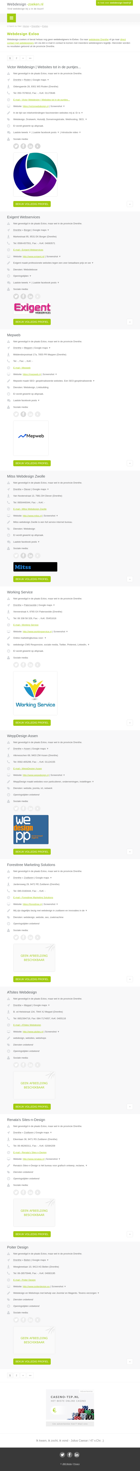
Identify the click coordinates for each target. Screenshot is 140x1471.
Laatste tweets (22, 132)
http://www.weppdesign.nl (36, 775)
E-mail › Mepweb (22, 367)
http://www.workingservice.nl (37, 631)
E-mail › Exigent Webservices (28, 249)
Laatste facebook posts (46, 132)
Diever (27, 489)
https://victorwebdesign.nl (36, 106)
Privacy (76, 1464)
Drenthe (17, 79)
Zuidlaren (29, 877)
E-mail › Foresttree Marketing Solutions (33, 897)
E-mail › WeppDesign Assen (27, 768)
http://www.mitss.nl (32, 515)
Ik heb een (114, 3)
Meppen (28, 348)
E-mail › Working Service (26, 625)
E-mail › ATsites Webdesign (27, 1025)
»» (30, 58)
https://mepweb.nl (32, 374)
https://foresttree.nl (32, 904)
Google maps (41, 79)
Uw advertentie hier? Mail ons (70, 1424)
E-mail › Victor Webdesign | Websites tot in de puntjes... (41, 99)
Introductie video (71, 132)
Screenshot (58, 106)
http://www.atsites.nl (33, 1031)
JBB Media (67, 1464)
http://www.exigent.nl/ (34, 256)
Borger (27, 230)
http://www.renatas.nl (33, 1159)
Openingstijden (22, 276)
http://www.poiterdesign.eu (36, 1286)
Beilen (27, 1260)
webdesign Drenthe (99, 39)
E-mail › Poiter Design (24, 1280)
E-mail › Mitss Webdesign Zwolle (29, 509)
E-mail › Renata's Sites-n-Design (29, 1152)
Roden (27, 79)
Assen (27, 748)
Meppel (28, 1005)
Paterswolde (30, 605)
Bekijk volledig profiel (32, 204)
